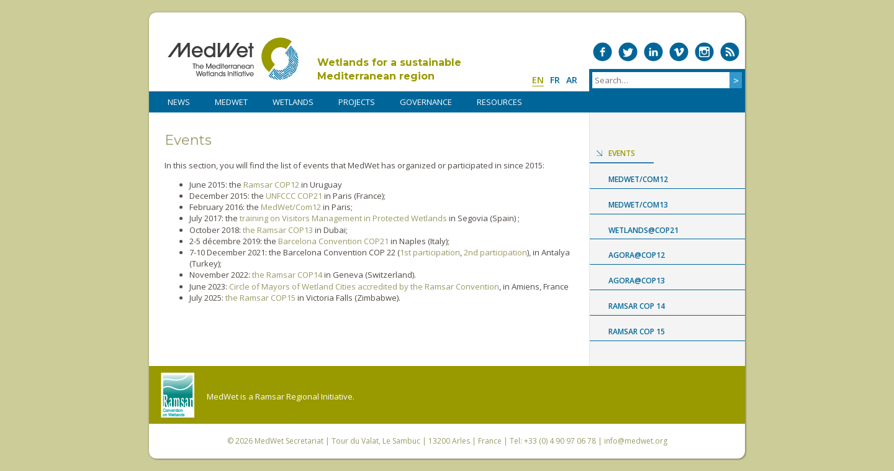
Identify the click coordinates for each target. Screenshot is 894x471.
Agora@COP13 (636, 280)
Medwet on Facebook (602, 52)
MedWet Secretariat (289, 441)
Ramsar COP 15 (636, 331)
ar (571, 80)
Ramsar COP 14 (636, 306)
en (538, 80)
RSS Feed (729, 52)
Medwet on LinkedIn (653, 52)
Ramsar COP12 (271, 184)
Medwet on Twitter (628, 52)
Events (621, 153)
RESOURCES (499, 101)
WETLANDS (293, 101)
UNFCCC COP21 (294, 195)
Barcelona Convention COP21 (333, 241)
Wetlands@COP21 (643, 230)
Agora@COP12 (636, 255)
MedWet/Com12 (291, 207)
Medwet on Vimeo (679, 52)
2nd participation (495, 252)
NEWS (179, 101)
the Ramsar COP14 (287, 274)
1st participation (430, 252)
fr (555, 80)
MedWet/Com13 (638, 204)
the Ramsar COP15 (260, 297)
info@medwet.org (635, 441)
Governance (426, 101)
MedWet (233, 58)
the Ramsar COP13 (278, 230)
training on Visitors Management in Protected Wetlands (343, 218)
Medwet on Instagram (704, 52)
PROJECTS (356, 101)
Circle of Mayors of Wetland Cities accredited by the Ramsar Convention (364, 286)
